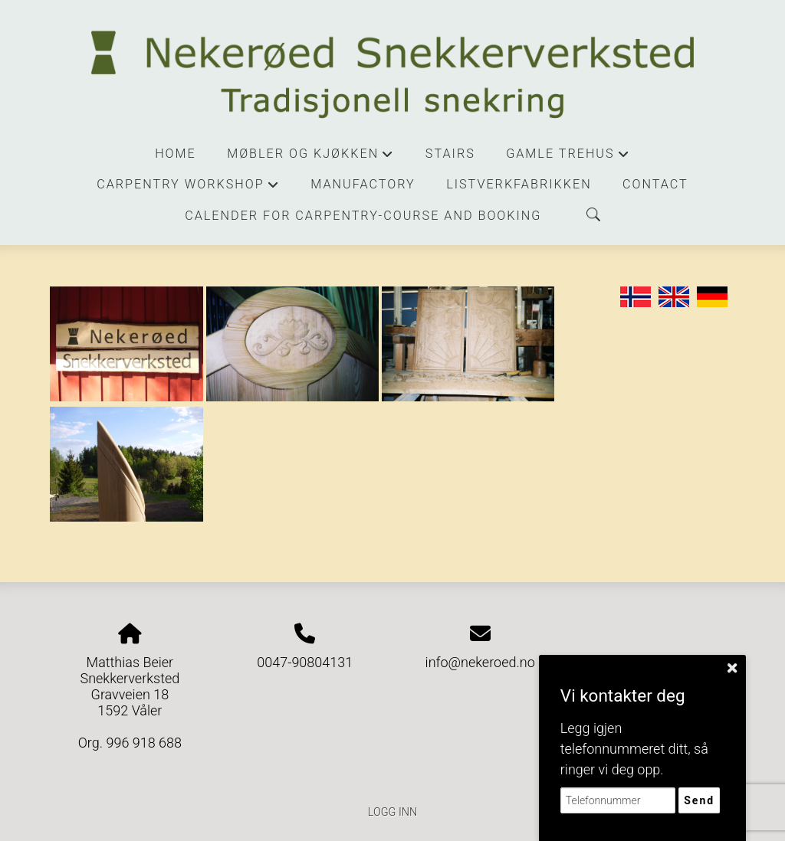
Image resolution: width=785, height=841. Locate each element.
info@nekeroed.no (480, 662)
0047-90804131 (305, 662)
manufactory (362, 184)
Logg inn (392, 812)
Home (175, 153)
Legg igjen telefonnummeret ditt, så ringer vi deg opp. (634, 748)
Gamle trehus (568, 157)
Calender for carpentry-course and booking (363, 215)
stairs (450, 153)
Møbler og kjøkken (310, 157)
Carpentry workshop (188, 188)
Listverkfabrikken (518, 184)
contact (655, 184)
